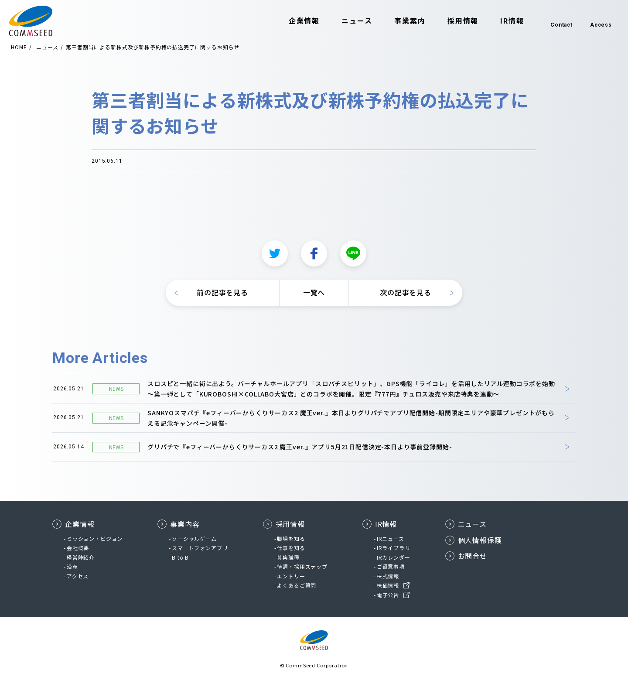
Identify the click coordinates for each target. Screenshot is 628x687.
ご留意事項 (391, 566)
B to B (180, 557)
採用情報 (455, 21)
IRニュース (390, 538)
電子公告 (388, 594)
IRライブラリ (393, 547)
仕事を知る (291, 547)
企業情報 (296, 21)
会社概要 (78, 547)
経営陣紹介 (81, 557)
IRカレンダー (393, 557)
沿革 (72, 566)
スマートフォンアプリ (200, 547)
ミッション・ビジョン (95, 538)
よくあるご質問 (296, 585)
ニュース (349, 21)
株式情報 (388, 576)
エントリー (291, 576)
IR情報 (504, 21)
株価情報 (388, 585)
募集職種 (288, 557)
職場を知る (291, 538)
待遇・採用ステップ (302, 566)
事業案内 (402, 21)
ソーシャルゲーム (194, 538)
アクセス (78, 576)
